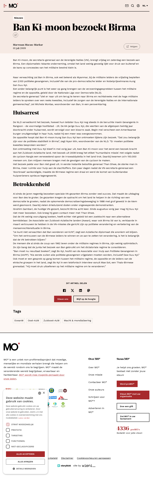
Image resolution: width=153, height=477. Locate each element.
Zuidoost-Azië (51, 320)
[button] (25, 469)
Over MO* (94, 367)
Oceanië (18, 320)
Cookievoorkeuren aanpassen (94, 458)
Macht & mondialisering (77, 320)
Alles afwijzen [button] (25, 461)
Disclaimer (67, 458)
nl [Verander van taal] (145, 5)
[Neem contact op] (126, 5)
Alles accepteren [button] (25, 454)
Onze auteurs (96, 389)
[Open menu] (5, 5)
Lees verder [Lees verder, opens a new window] (24, 418)
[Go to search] (132, 5)
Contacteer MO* (97, 382)
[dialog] (25, 431)
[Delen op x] (72, 290)
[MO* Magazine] (13, 6)
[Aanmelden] (138, 5)
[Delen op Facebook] (64, 290)
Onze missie (95, 374)
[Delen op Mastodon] (88, 290)
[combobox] (39, 393)
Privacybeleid (50, 458)
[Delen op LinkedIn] (80, 290)
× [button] (44, 393)
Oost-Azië (33, 320)
